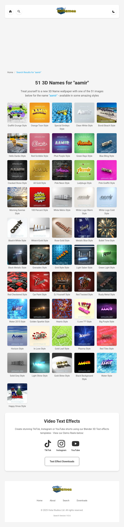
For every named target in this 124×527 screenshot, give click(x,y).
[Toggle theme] (114, 11)
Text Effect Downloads (62, 461)
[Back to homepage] (10, 11)
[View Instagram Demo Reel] (61, 446)
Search (66, 500)
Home (39, 500)
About (52, 500)
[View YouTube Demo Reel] (75, 446)
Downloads (82, 500)
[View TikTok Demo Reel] (47, 446)
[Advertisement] (62, 44)
